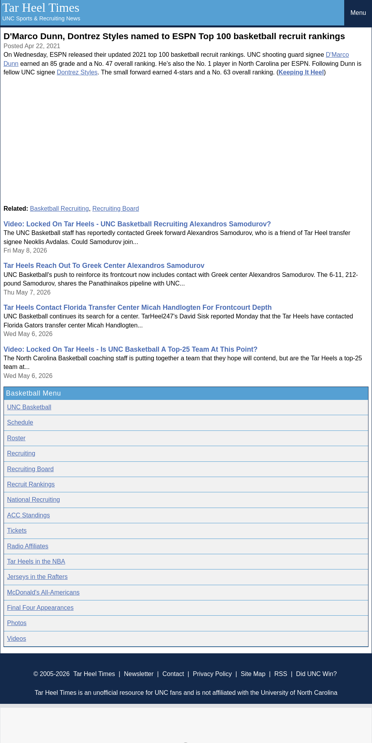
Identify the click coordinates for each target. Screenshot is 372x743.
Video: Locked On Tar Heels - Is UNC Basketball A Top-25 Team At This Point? (131, 349)
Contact (173, 674)
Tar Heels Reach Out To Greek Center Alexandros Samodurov (104, 265)
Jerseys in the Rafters (37, 576)
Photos (17, 623)
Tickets (17, 530)
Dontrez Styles (77, 72)
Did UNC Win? (316, 674)
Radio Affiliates (28, 546)
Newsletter (138, 674)
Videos (16, 638)
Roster (16, 438)
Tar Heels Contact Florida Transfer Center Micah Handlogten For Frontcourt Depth (138, 307)
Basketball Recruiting (59, 208)
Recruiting (21, 453)
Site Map (253, 674)
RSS (280, 674)
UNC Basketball (29, 407)
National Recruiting (33, 499)
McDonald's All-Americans (43, 592)
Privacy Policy (212, 674)
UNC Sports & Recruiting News (41, 18)
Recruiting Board (115, 208)
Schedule (20, 422)
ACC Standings (28, 515)
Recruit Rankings (31, 484)
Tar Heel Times (40, 7)
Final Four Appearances (40, 607)
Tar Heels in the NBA (36, 561)
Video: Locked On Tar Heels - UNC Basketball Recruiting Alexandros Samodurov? (137, 224)
